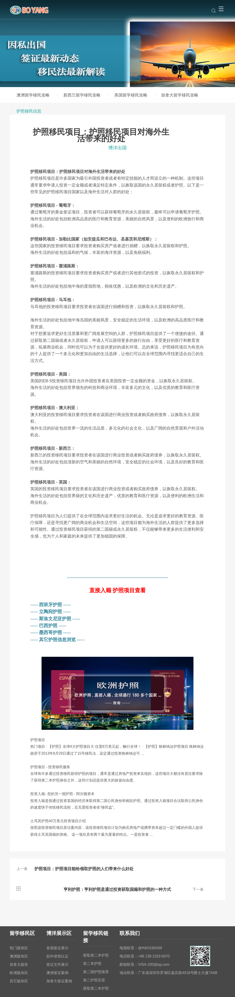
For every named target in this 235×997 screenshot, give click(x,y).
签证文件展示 (57, 944)
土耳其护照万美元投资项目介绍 (58, 821)
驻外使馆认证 (57, 936)
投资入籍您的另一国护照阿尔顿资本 (62, 794)
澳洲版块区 (19, 936)
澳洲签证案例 (57, 952)
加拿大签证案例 (59, 960)
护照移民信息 (29, 111)
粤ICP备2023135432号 (144, 989)
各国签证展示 (57, 927)
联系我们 (130, 912)
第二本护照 (92, 943)
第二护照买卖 (94, 959)
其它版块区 (19, 960)
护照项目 (37, 740)
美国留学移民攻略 (130, 95)
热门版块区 (19, 927)
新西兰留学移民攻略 (82, 95)
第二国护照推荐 (96, 951)
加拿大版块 (19, 944)
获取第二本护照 (96, 935)
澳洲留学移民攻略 (33, 95)
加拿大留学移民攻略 (179, 95)
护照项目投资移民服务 (50, 767)
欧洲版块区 (19, 952)
